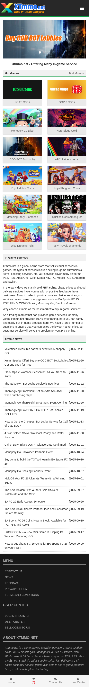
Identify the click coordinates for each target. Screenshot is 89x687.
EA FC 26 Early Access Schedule (24, 501)
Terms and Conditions (22, 594)
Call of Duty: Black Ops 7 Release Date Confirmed (35, 444)
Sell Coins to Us (17, 627)
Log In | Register (17, 615)
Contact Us (13, 571)
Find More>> (76, 73)
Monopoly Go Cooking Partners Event (27, 471)
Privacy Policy (16, 589)
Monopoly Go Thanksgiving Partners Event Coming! (35, 402)
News (9, 577)
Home (11, 681)
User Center (14, 621)
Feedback (12, 583)
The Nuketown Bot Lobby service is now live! (31, 383)
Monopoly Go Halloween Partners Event (28, 452)
